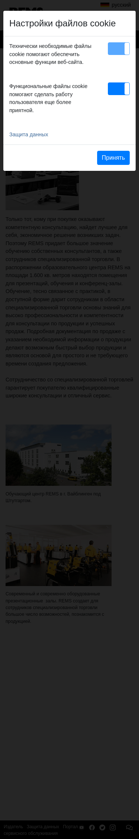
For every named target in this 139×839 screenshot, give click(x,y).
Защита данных (28, 134)
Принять (113, 158)
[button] (119, 48)
